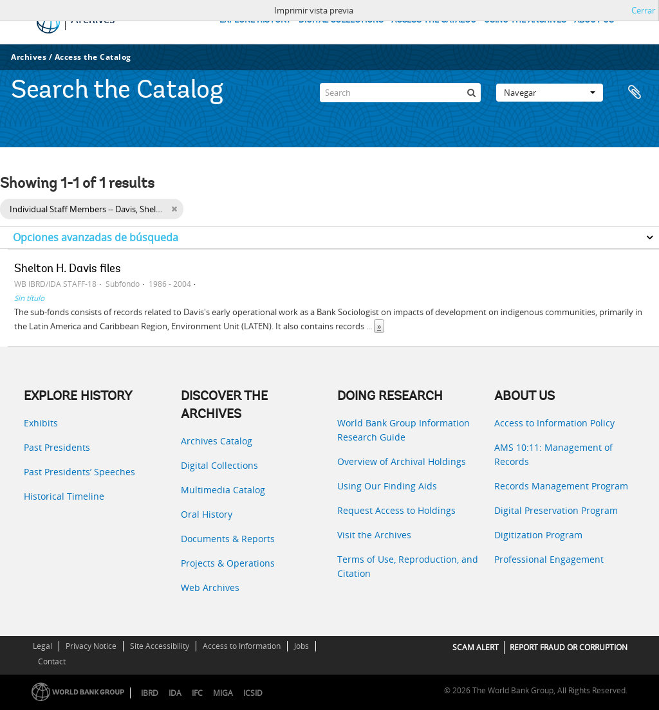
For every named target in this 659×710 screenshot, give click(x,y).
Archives (28, 56)
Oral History (206, 514)
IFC (197, 692)
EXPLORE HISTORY (255, 20)
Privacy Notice (91, 646)
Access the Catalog (93, 56)
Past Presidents (57, 447)
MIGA (223, 692)
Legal (42, 646)
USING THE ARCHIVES (525, 20)
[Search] (400, 92)
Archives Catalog (216, 441)
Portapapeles (634, 93)
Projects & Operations (228, 563)
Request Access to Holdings (396, 510)
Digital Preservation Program (556, 510)
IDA (175, 692)
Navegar (549, 92)
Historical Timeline (64, 496)
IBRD (149, 692)
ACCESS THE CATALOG (433, 20)
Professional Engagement (549, 559)
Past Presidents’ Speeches (79, 472)
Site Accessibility (159, 646)
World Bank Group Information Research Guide (403, 430)
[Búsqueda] (471, 92)
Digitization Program (538, 535)
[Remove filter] (174, 209)
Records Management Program (561, 486)
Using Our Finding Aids (387, 486)
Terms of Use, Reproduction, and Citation (407, 566)
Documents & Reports (228, 538)
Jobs (301, 646)
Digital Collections (219, 465)
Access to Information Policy (554, 423)
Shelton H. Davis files (67, 269)
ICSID (253, 692)
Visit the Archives (374, 535)
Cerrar (643, 10)
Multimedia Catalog (223, 490)
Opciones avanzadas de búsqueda (95, 237)
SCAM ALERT (475, 647)
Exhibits (41, 423)
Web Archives (210, 587)
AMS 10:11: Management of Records (553, 454)
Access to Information (242, 646)
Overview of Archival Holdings (401, 461)
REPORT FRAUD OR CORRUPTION (568, 647)
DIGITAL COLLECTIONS (341, 20)
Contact (52, 661)
